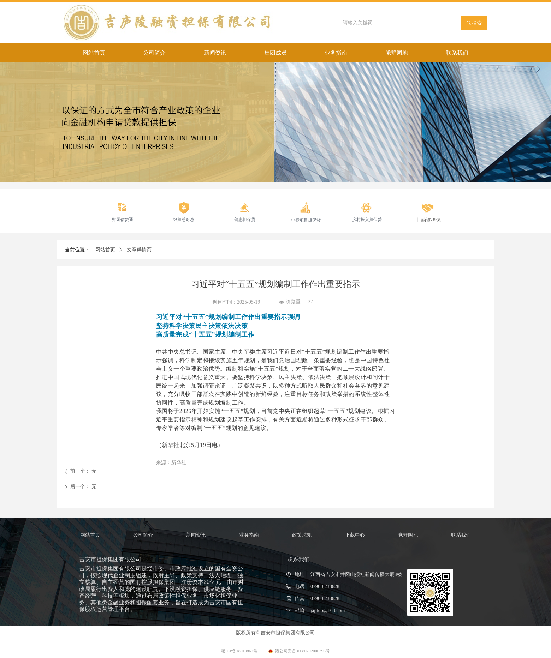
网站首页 (105, 249)
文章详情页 (139, 249)
